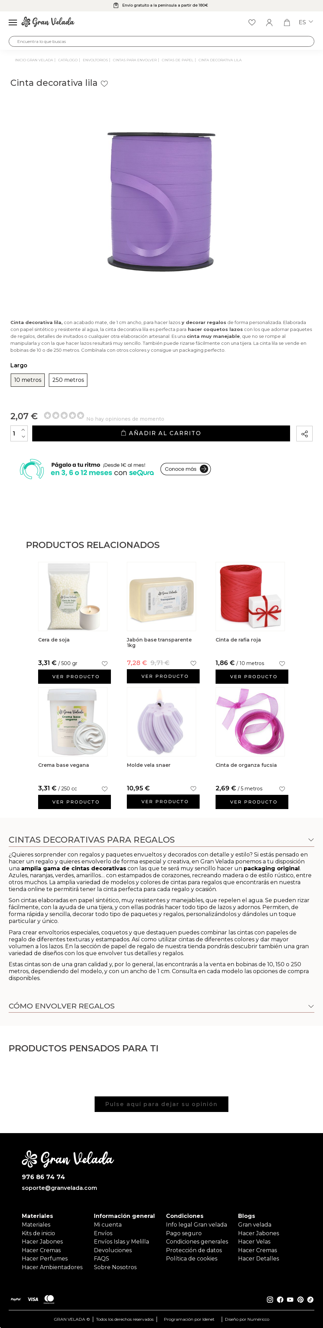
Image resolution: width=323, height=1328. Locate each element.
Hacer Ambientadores (52, 1267)
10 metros (27, 380)
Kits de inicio (38, 1233)
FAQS (101, 1258)
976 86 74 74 (43, 1177)
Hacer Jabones (42, 1241)
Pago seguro (184, 1233)
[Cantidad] (19, 433)
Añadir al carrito (161, 433)
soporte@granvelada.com (59, 1188)
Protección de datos (194, 1250)
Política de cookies (191, 1258)
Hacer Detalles (258, 1258)
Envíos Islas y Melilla (121, 1241)
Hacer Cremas (41, 1250)
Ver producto (76, 676)
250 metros (68, 380)
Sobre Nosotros (115, 1267)
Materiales (36, 1224)
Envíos (103, 1233)
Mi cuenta (108, 1224)
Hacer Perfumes (45, 1258)
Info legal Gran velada (196, 1224)
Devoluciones (113, 1250)
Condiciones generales (197, 1241)
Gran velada (254, 1224)
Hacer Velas (254, 1241)
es (306, 22)
